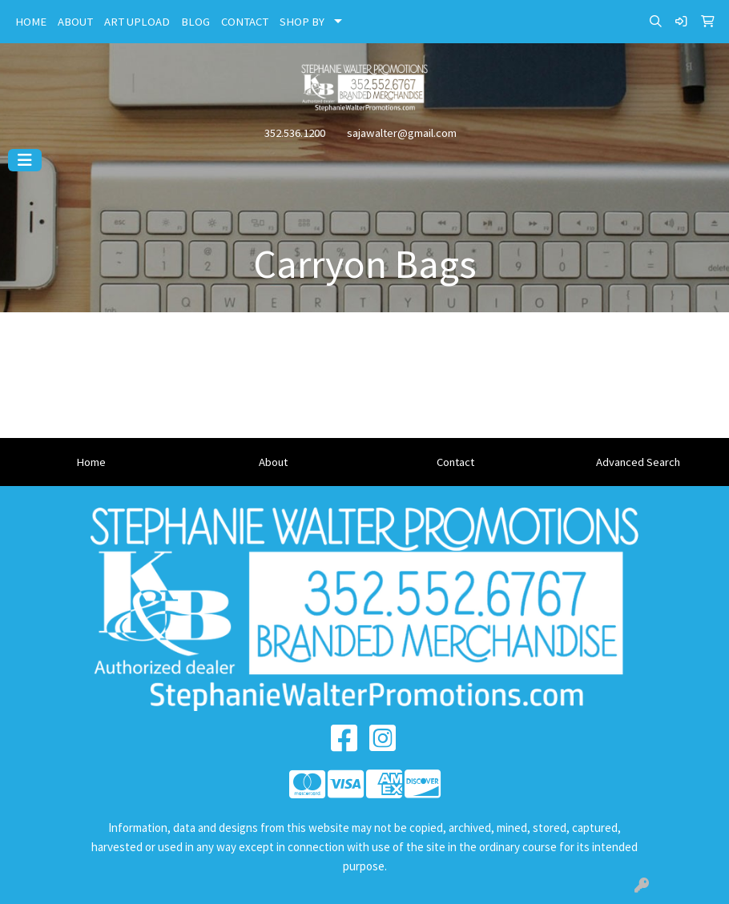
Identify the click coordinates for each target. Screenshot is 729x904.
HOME (30, 21)
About (273, 462)
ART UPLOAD (137, 21)
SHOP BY (302, 21)
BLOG (195, 21)
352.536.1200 (294, 133)
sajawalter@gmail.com (402, 133)
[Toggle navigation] (25, 160)
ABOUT (75, 21)
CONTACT (244, 21)
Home (91, 462)
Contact (455, 462)
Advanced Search (638, 462)
